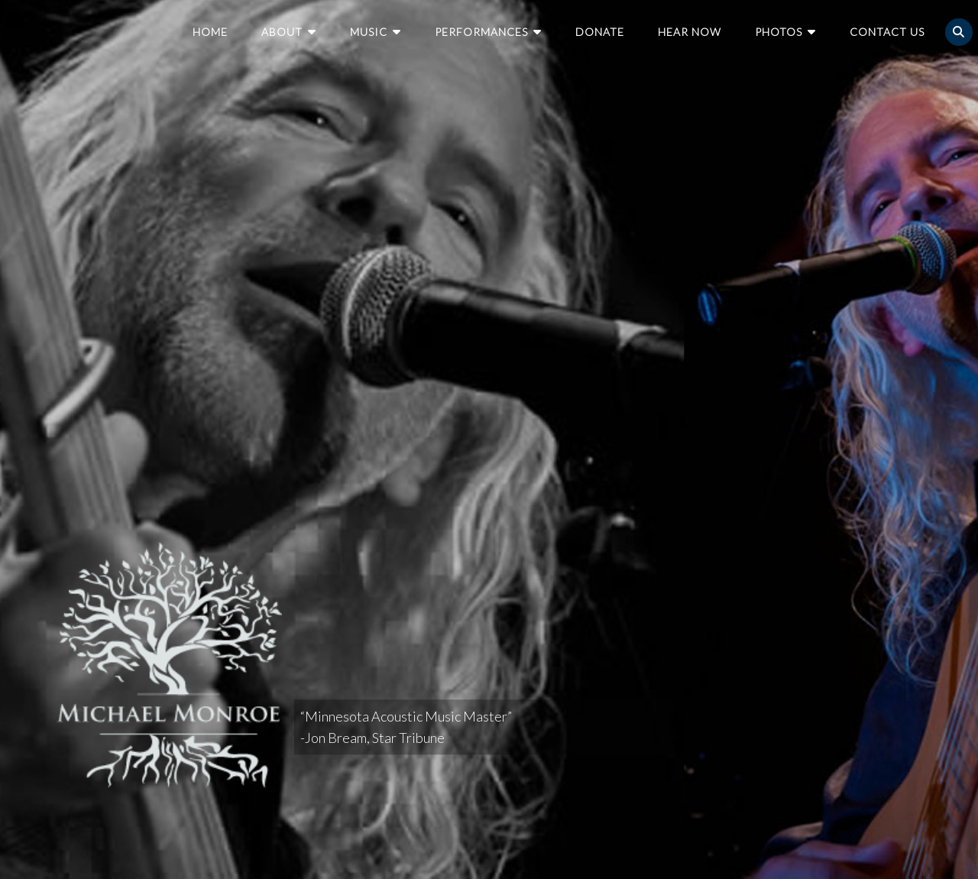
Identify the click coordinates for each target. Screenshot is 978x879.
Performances (481, 31)
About (282, 31)
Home (210, 31)
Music (368, 31)
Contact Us (887, 31)
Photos (778, 31)
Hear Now (689, 31)
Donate (599, 31)
